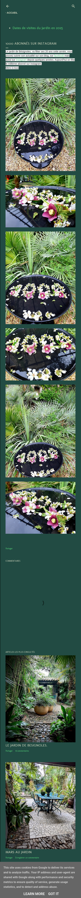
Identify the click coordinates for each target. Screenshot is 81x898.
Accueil (12, 12)
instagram (21, 59)
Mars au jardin (19, 852)
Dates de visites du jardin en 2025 (37, 28)
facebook (59, 55)
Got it (53, 894)
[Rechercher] (73, 5)
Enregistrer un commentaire (27, 857)
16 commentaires (22, 751)
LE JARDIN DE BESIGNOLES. (26, 745)
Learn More (34, 894)
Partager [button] (9, 548)
